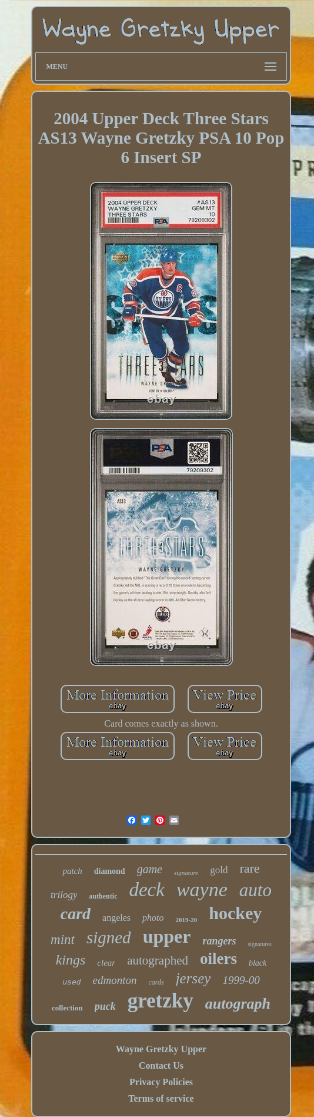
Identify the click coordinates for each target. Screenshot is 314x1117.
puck (105, 1006)
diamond (109, 871)
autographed (157, 960)
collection (67, 1007)
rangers (219, 941)
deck (146, 889)
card (76, 913)
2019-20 (187, 919)
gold (219, 870)
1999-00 (240, 980)
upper (167, 936)
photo (152, 918)
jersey (193, 978)
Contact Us (161, 1065)
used (71, 982)
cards (155, 982)
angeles (116, 918)
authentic (103, 896)
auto (255, 890)
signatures (260, 944)
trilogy (64, 894)
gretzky (160, 1000)
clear (106, 962)
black (257, 963)
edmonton (115, 980)
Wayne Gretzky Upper (161, 1049)
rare (249, 868)
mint (63, 939)
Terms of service (160, 1098)
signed (108, 937)
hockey (235, 913)
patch (72, 871)
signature (186, 872)
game (149, 869)
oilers (218, 958)
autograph (237, 1003)
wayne (202, 889)
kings (71, 959)
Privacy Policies (161, 1082)
